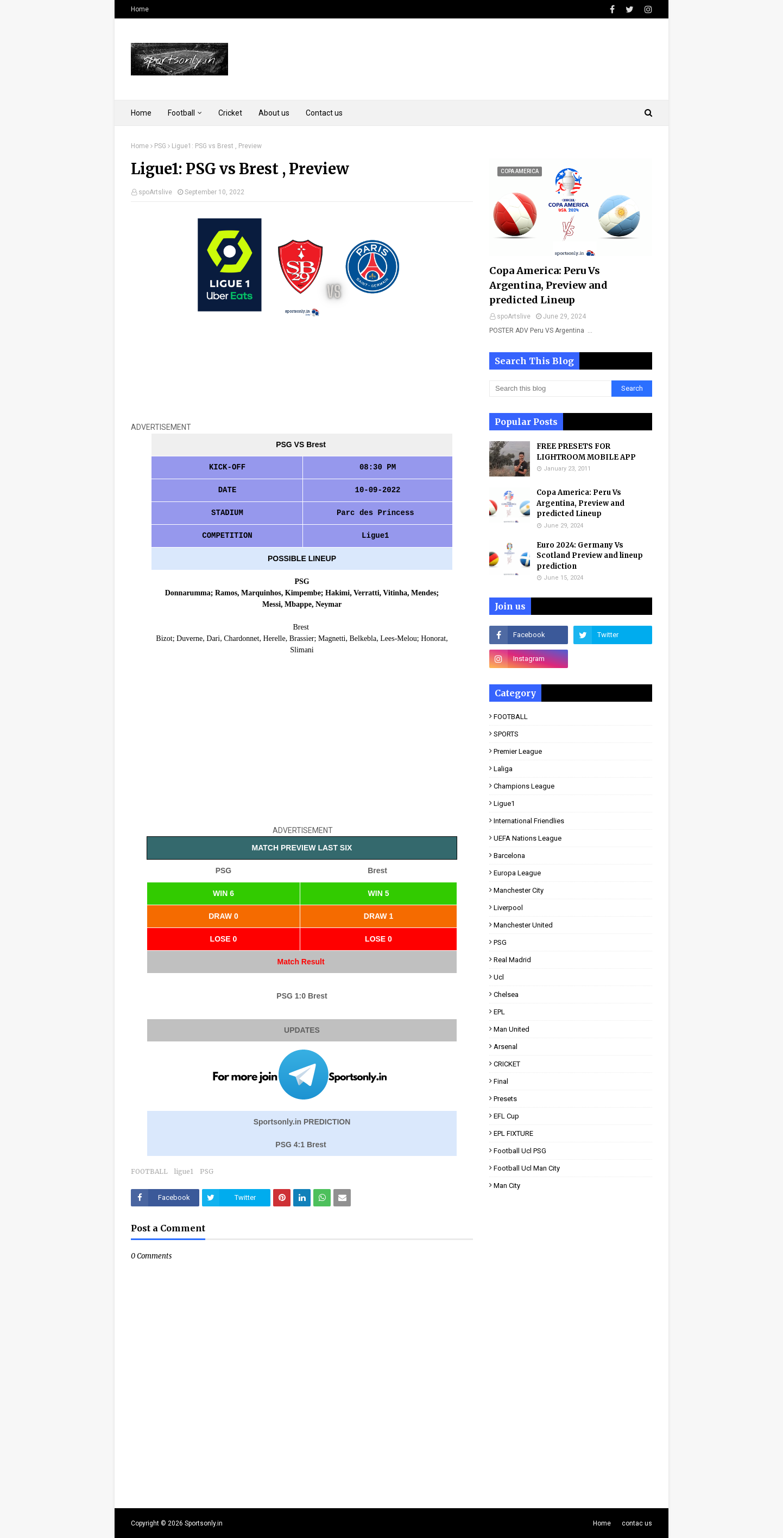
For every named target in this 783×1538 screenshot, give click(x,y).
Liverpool (508, 908)
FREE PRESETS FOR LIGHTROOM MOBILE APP (586, 452)
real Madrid (512, 960)
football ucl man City (527, 1168)
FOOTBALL (149, 1171)
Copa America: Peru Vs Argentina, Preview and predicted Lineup (548, 285)
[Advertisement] (302, 377)
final (501, 1081)
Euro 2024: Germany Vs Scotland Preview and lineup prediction (589, 556)
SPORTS (506, 734)
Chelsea (506, 994)
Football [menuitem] (181, 113)
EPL (499, 1012)
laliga (503, 769)
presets (505, 1099)
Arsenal (505, 1047)
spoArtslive (155, 192)
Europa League (517, 873)
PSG (160, 146)
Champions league (524, 786)
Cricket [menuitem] (230, 113)
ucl (499, 977)
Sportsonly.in (204, 1523)
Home (140, 9)
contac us (637, 1523)
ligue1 (183, 1171)
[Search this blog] (550, 388)
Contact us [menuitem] (324, 113)
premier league (518, 751)
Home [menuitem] (141, 113)
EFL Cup (506, 1116)
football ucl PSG (520, 1151)
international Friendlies (529, 821)
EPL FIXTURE (513, 1133)
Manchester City (519, 890)
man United (511, 1029)
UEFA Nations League (527, 838)
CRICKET (507, 1064)
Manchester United (523, 925)
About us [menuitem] (273, 113)
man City (507, 1185)
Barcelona (509, 855)
